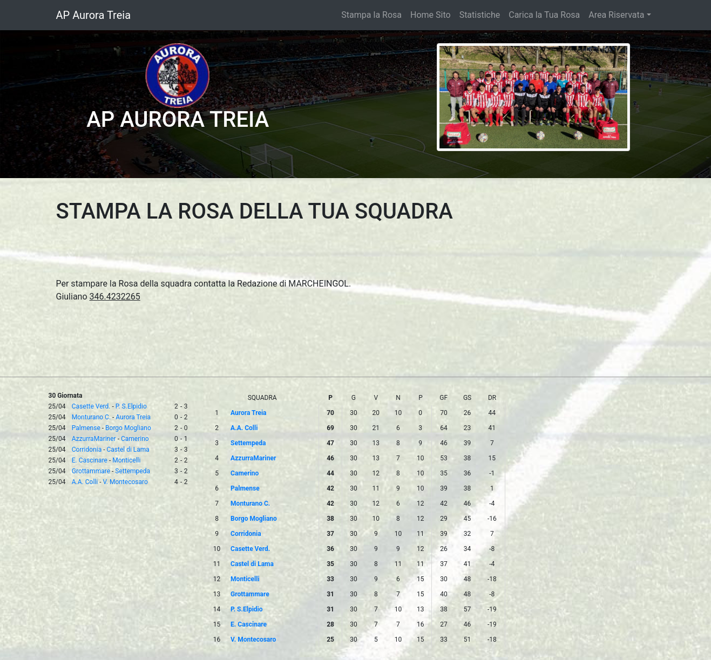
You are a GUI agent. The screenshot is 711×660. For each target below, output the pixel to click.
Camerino (135, 439)
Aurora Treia (133, 417)
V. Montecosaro (125, 482)
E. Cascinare (89, 460)
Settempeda (132, 471)
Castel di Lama (127, 449)
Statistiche (479, 15)
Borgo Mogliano (128, 428)
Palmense (86, 428)
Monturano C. (91, 417)
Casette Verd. (91, 406)
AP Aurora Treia (93, 15)
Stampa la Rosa (371, 15)
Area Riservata (616, 15)
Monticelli (126, 460)
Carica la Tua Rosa (544, 15)
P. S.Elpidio (131, 406)
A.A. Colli (85, 482)
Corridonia (86, 449)
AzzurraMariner (94, 439)
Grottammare (91, 471)
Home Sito (430, 15)
